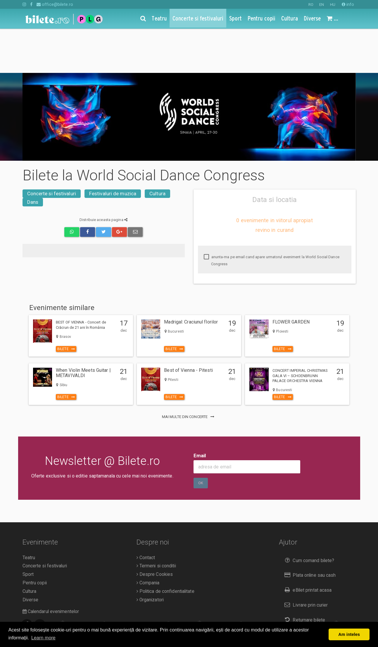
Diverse (31, 555)
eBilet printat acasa (307, 546)
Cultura (157, 149)
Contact (146, 513)
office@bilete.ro (55, 4)
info (348, 4)
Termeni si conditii (156, 521)
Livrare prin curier (305, 561)
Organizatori (150, 555)
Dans (32, 158)
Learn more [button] (43, 637)
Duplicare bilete (303, 590)
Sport (28, 530)
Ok (200, 439)
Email (200, 411)
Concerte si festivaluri (51, 149)
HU (332, 4)
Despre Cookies (155, 530)
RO (310, 4)
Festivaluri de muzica (112, 149)
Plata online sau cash (309, 531)
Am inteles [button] (349, 634)
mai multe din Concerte (189, 372)
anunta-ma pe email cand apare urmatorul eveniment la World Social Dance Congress (271, 216)
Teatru (29, 513)
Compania (148, 538)
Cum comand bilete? (308, 516)
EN (321, 4)
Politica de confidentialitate (165, 547)
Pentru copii (35, 538)
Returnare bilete (303, 575)
